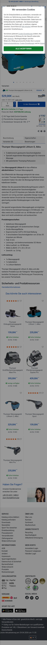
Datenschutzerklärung (11, 43)
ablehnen (10, 39)
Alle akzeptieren (23, 49)
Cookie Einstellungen (25, 34)
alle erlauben (26, 27)
